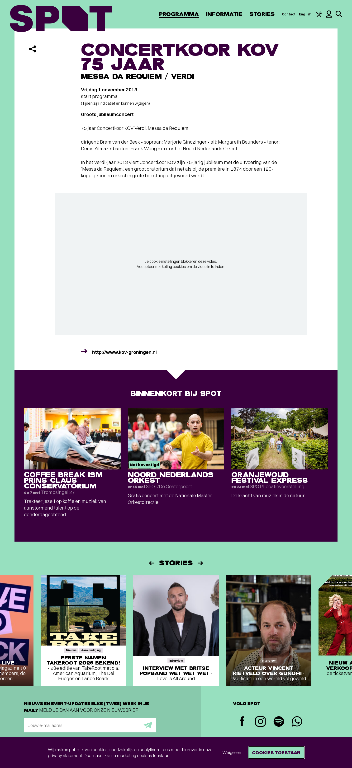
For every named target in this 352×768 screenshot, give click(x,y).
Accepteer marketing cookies (161, 266)
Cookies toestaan (276, 752)
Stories (262, 14)
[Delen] (32, 49)
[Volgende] (201, 563)
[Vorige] (151, 563)
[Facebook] (242, 722)
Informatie (224, 14)
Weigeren (231, 752)
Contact (289, 14)
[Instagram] (260, 722)
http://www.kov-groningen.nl (124, 352)
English (305, 14)
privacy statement (65, 755)
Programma (179, 14)
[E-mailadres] (90, 725)
